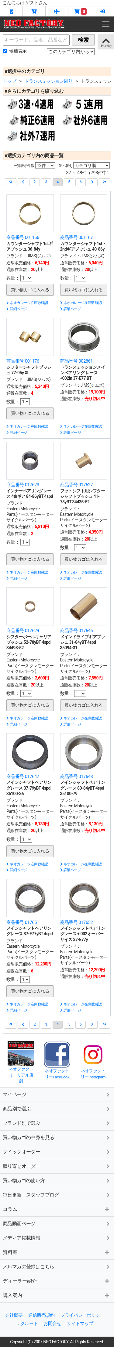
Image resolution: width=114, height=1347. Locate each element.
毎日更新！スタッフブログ (31, 1195)
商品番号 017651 (22, 922)
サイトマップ (80, 1323)
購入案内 (12, 1295)
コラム (10, 1209)
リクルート (27, 1323)
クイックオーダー (21, 1152)
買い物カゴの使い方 (24, 1180)
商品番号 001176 (22, 361)
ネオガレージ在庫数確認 (27, 303)
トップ (9, 81)
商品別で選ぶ (17, 1109)
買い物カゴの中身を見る (28, 1137)
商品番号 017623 (22, 484)
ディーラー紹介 (20, 1281)
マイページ (14, 1094)
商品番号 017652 (76, 922)
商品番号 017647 (22, 776)
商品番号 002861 (76, 361)
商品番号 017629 (22, 630)
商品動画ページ (19, 1223)
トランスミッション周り (48, 81)
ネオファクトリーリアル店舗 (21, 1074)
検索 (83, 40)
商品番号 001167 (76, 237)
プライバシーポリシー (82, 1315)
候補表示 (18, 51)
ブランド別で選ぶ (21, 1123)
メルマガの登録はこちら (28, 1266)
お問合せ (52, 1323)
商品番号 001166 (22, 237)
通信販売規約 (41, 1315)
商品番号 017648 (76, 776)
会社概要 (13, 1315)
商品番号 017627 (76, 484)
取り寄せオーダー (21, 1166)
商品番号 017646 (76, 630)
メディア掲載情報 (21, 1238)
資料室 (10, 1252)
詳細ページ (16, 309)
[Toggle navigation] (106, 24)
